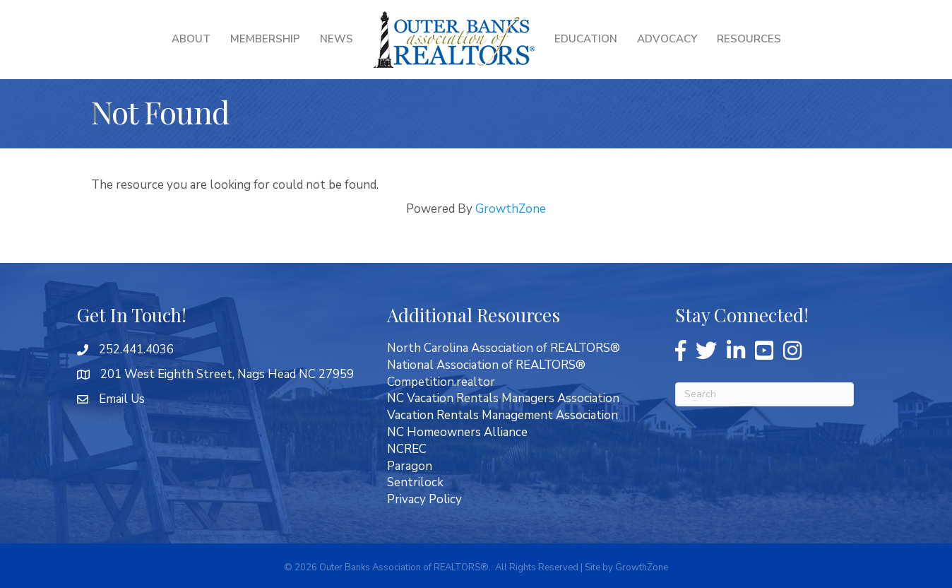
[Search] (764, 394)
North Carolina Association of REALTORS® (503, 348)
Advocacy (667, 39)
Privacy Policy (424, 499)
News (336, 39)
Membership (265, 39)
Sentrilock (415, 482)
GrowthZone (510, 209)
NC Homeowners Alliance (457, 432)
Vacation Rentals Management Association (502, 415)
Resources (749, 39)
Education (585, 39)
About (191, 39)
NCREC (407, 449)
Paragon (409, 466)
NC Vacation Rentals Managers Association (503, 398)
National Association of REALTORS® (486, 365)
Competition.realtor (441, 382)
